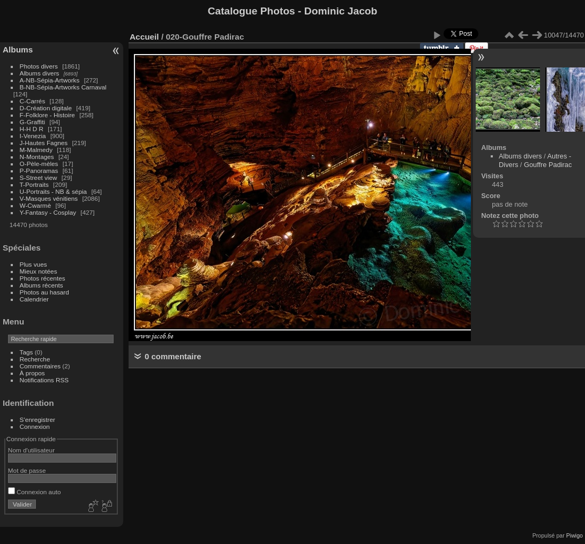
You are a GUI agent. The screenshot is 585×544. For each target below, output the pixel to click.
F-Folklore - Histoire (47, 114)
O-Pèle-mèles (39, 163)
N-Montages (37, 156)
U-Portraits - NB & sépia (53, 191)
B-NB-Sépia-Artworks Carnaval (63, 87)
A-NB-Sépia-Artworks (50, 80)
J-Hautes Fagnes (44, 142)
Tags (26, 352)
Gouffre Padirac (548, 165)
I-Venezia (33, 135)
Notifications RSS (44, 379)
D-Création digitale (46, 107)
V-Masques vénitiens (49, 198)
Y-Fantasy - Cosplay (48, 212)
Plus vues (33, 264)
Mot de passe (27, 470)
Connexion (35, 426)
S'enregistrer (37, 419)
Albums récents (41, 285)
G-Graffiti (33, 121)
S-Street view (38, 177)
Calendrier (34, 299)
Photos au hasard (44, 292)
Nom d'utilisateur (31, 450)
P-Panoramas (39, 170)
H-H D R (31, 128)
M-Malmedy (36, 149)
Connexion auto (34, 491)
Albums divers (39, 73)
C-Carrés (33, 100)
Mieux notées (38, 271)
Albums (18, 49)
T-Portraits (34, 184)
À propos (32, 372)
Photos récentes (42, 278)
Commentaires (40, 365)
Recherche (35, 359)
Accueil (144, 36)
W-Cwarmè (35, 205)
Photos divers (39, 66)
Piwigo (574, 535)
